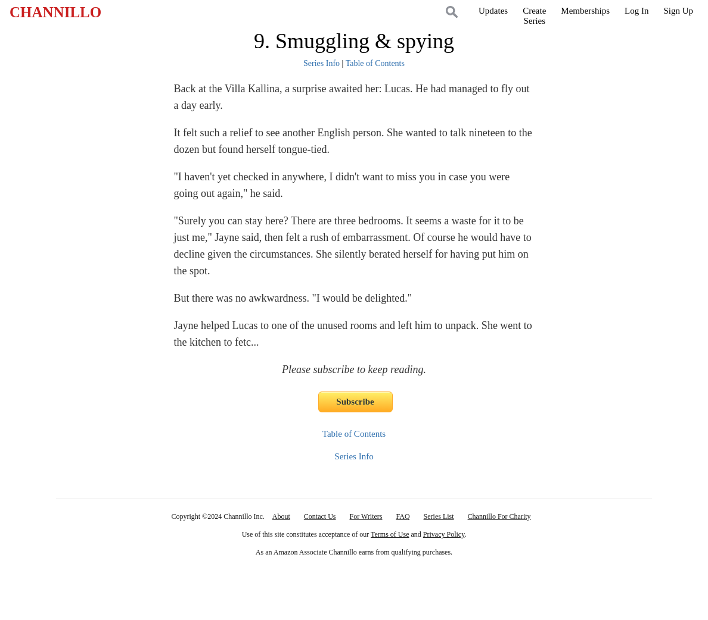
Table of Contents (375, 63)
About (281, 516)
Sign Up (678, 10)
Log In (636, 10)
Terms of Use (390, 534)
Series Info (321, 63)
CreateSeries (534, 16)
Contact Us (320, 516)
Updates (493, 10)
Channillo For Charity (499, 516)
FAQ (402, 516)
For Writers (366, 516)
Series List (439, 516)
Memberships (585, 10)
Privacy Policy (444, 534)
